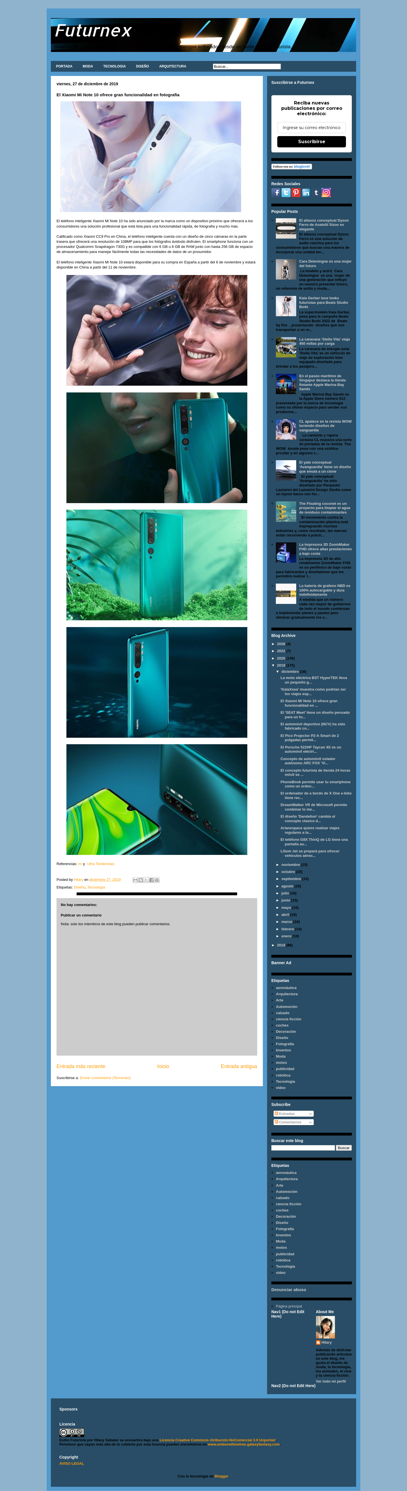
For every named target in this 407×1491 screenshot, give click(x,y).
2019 (281, 665)
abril (286, 914)
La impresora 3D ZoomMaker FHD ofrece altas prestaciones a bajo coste (325, 548)
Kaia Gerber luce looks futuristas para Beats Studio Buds (323, 302)
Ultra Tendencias (101, 864)
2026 (281, 644)
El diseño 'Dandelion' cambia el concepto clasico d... (307, 818)
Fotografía (285, 1044)
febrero (288, 929)
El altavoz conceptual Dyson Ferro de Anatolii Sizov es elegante (324, 224)
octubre (289, 872)
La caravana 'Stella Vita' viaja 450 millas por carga (324, 341)
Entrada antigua (239, 1066)
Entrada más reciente (81, 1066)
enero (287, 936)
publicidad (285, 1069)
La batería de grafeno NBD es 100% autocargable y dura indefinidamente (324, 590)
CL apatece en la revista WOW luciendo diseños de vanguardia (325, 425)
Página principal (289, 1306)
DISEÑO (142, 66)
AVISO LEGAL (71, 1463)
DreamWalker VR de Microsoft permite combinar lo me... (313, 807)
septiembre (292, 879)
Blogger (221, 1476)
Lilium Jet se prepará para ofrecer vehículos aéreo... (309, 853)
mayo (287, 907)
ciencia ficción (288, 1019)
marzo (287, 922)
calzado (282, 1013)
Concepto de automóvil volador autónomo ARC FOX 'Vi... (307, 761)
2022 (281, 651)
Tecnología (96, 887)
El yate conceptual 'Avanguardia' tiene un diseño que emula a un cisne (325, 466)
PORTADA (64, 66)
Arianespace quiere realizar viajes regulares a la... (309, 830)
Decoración (286, 1031)
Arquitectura (287, 994)
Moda (280, 1056)
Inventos (283, 1050)
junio (286, 900)
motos (281, 1062)
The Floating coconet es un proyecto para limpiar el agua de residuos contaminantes (324, 507)
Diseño (79, 887)
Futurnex (92, 30)
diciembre (291, 671)
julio (286, 893)
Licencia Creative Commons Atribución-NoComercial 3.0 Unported (218, 1440)
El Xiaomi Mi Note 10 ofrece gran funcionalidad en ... (308, 703)
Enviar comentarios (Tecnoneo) (105, 1078)
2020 (281, 658)
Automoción (286, 1007)
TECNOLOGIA (114, 66)
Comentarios (288, 1122)
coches (282, 1025)
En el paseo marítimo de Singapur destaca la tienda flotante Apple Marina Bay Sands (322, 382)
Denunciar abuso (288, 1289)
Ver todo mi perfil (331, 1381)
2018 (281, 945)
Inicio (163, 1066)
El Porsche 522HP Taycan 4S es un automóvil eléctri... (310, 749)
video (280, 1088)
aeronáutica (286, 988)
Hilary (327, 1342)
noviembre (291, 865)
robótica (283, 1075)
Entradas (285, 1114)
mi (80, 864)
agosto (288, 886)
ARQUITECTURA (172, 66)
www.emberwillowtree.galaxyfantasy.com (244, 1444)
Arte (279, 1000)
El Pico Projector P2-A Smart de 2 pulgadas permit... (309, 738)
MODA (88, 66)
